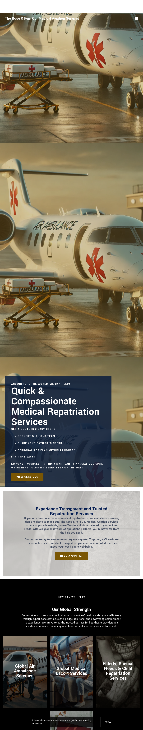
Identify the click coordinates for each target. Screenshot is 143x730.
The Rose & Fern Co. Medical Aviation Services (42, 18)
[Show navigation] (135, 18)
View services (27, 477)
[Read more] (71, 672)
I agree (107, 722)
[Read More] (25, 672)
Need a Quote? (71, 556)
